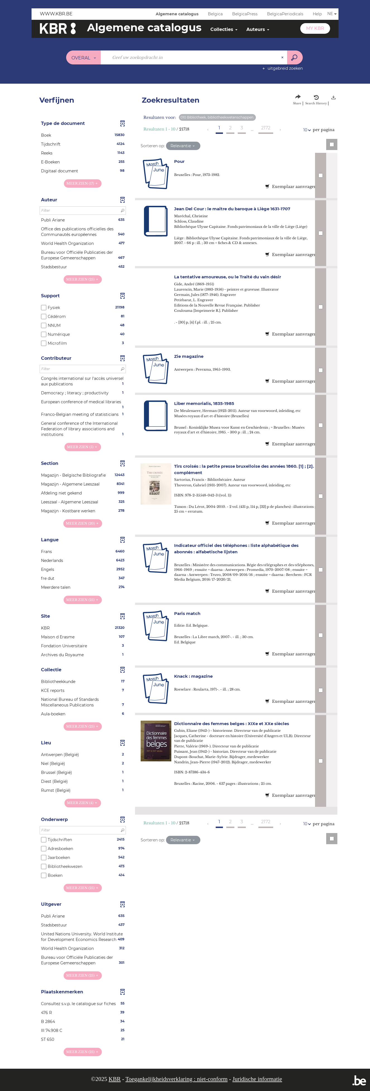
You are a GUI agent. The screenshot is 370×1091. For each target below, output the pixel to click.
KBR (115, 1079)
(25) (82, 279)
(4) (82, 803)
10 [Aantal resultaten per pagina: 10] (306, 130)
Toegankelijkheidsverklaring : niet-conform (177, 1079)
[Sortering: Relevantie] (183, 146)
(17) (82, 183)
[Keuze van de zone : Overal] (83, 57)
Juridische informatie (257, 1079)
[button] (82, 135)
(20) (83, 523)
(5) (82, 447)
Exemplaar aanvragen (291, 186)
